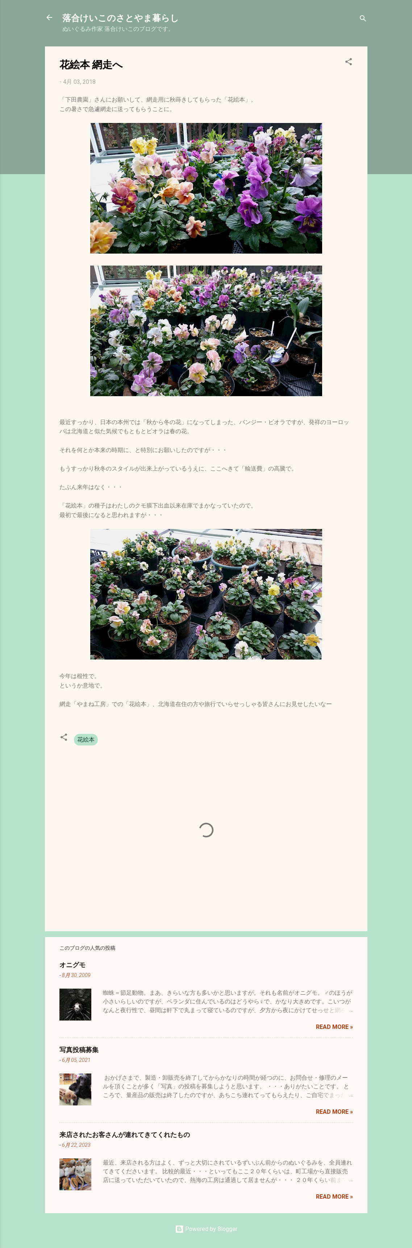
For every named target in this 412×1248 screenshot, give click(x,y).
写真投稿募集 (79, 1049)
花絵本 (86, 739)
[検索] (363, 20)
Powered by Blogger (206, 1229)
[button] (348, 63)
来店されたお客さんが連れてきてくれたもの (124, 1134)
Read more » (334, 1026)
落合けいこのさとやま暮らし (120, 17)
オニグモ (72, 964)
